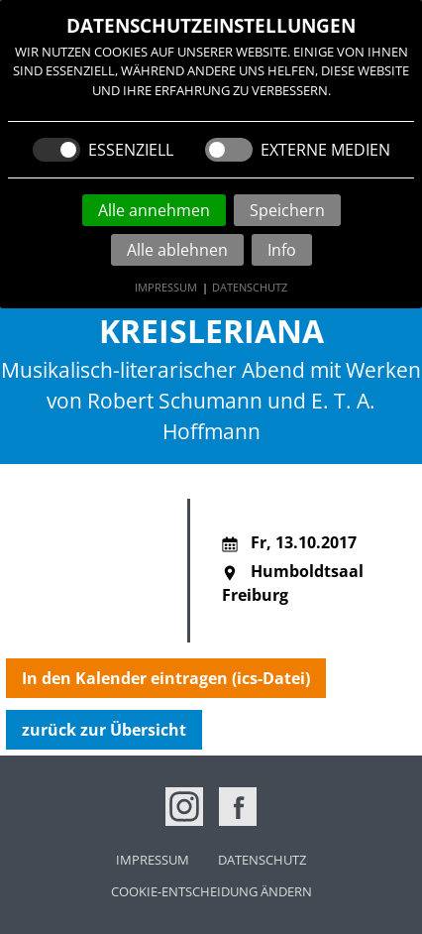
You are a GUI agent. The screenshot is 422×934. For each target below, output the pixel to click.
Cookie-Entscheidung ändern (211, 891)
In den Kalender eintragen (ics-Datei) (166, 678)
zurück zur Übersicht (104, 730)
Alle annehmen (154, 210)
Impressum (166, 287)
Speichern (287, 210)
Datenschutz (249, 287)
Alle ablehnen (177, 250)
